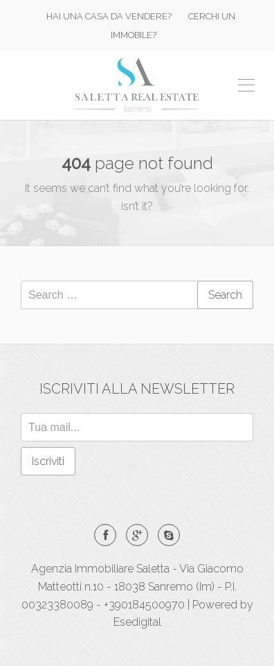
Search (225, 294)
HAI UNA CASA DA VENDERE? (109, 16)
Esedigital (137, 622)
